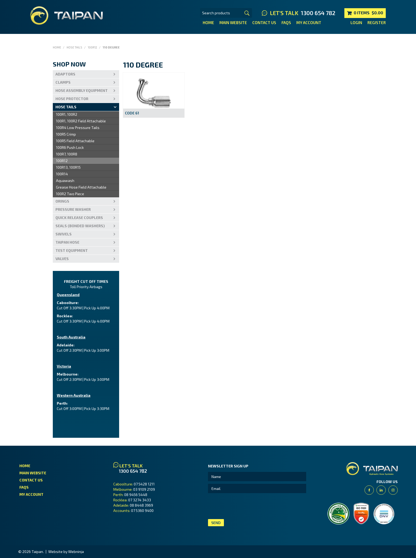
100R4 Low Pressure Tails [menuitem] (77, 127)
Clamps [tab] (63, 82)
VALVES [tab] (62, 258)
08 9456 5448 (135, 494)
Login (356, 22)
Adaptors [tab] (65, 74)
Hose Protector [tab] (71, 98)
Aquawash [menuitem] (65, 180)
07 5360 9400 (142, 510)
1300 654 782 (318, 13)
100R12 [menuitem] (62, 160)
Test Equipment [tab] (71, 250)
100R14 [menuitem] (62, 174)
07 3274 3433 (139, 500)
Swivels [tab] (63, 234)
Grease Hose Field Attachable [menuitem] (81, 187)
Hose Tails (74, 47)
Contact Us (264, 22)
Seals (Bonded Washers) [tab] (80, 226)
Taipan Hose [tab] (67, 242)
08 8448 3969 (141, 505)
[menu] (86, 154)
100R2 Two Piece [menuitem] (70, 193)
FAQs (286, 22)
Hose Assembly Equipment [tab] (81, 90)
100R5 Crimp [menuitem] (66, 134)
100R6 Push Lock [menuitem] (70, 147)
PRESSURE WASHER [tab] (73, 209)
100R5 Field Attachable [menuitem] (75, 141)
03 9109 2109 (144, 489)
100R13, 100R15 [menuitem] (68, 167)
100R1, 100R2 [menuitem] (66, 114)
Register (376, 22)
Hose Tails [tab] (65, 107)
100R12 (92, 47)
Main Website (233, 22)
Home (208, 22)
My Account (308, 22)
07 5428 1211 (144, 484)
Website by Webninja (66, 551)
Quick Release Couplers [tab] (79, 217)
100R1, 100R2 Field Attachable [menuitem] (81, 121)
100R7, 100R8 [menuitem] (66, 154)
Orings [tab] (62, 201)
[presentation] (248, 506)
